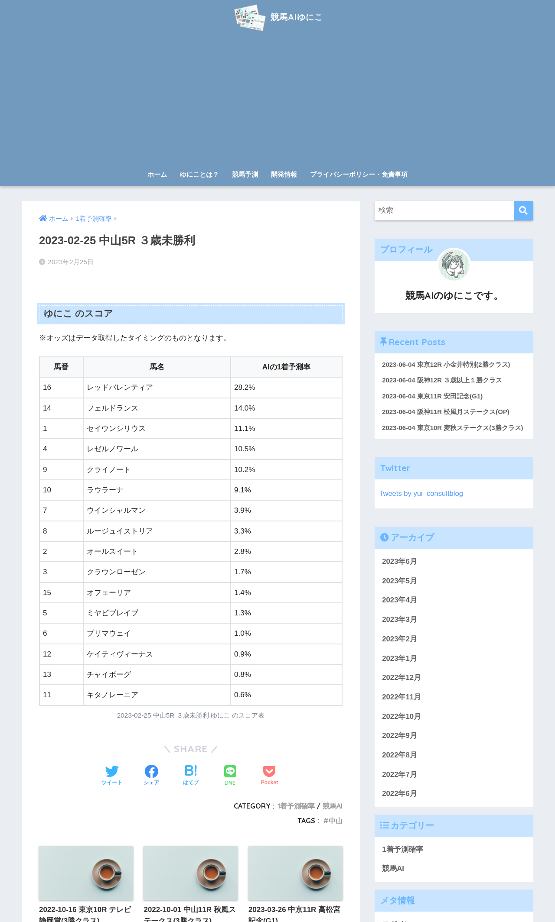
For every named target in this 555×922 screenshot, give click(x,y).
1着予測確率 (296, 806)
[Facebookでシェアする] (151, 776)
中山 (336, 820)
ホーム (157, 174)
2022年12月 (401, 678)
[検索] (523, 210)
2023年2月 (399, 639)
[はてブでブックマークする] (191, 776)
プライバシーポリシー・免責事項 (359, 174)
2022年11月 (401, 697)
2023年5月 (399, 581)
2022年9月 (399, 736)
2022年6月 (399, 794)
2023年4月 (399, 601)
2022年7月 (399, 775)
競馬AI (333, 806)
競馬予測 (245, 174)
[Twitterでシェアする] (111, 776)
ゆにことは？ (199, 174)
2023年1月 (399, 659)
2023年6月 (399, 562)
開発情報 (284, 174)
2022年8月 (399, 755)
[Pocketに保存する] (269, 776)
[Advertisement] (277, 100)
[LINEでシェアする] (230, 776)
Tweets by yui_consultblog (421, 494)
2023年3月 (399, 620)
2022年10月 (401, 717)
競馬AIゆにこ (277, 16)
